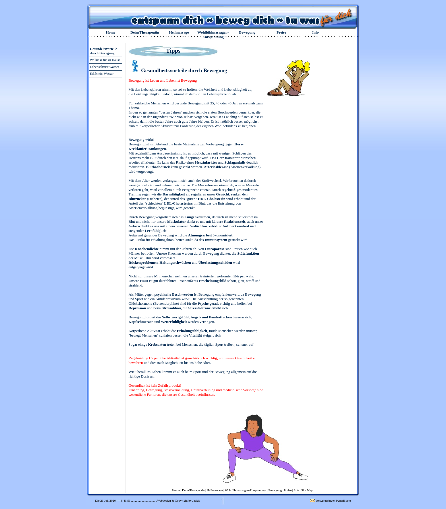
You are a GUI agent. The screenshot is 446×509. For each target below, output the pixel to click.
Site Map (307, 490)
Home (110, 32)
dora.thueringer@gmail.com (333, 500)
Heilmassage (179, 32)
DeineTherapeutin (144, 32)
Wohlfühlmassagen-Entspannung (213, 34)
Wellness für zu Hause (105, 60)
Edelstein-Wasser (101, 74)
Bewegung (247, 32)
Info (315, 32)
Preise (281, 32)
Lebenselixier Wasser (104, 67)
